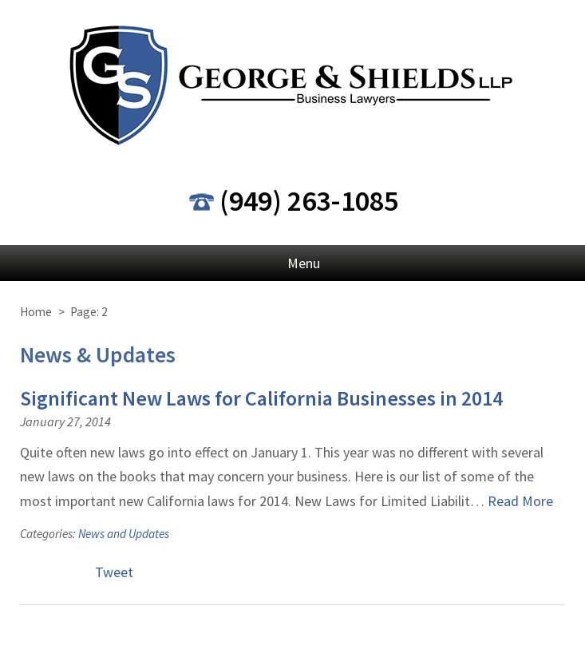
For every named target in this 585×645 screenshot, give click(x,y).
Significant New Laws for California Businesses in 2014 (261, 398)
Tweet (114, 572)
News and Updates (123, 533)
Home (36, 311)
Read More (520, 501)
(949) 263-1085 (308, 201)
